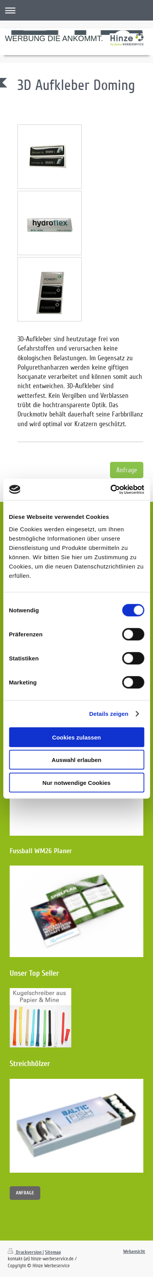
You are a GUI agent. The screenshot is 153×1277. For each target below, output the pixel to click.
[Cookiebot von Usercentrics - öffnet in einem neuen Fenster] (110, 489)
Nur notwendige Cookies (77, 782)
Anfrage (126, 470)
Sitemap (53, 1252)
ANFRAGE (25, 1193)
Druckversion (25, 1252)
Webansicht (134, 1251)
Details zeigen (108, 713)
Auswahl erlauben (76, 760)
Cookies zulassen (76, 737)
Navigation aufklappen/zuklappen (76, 10)
